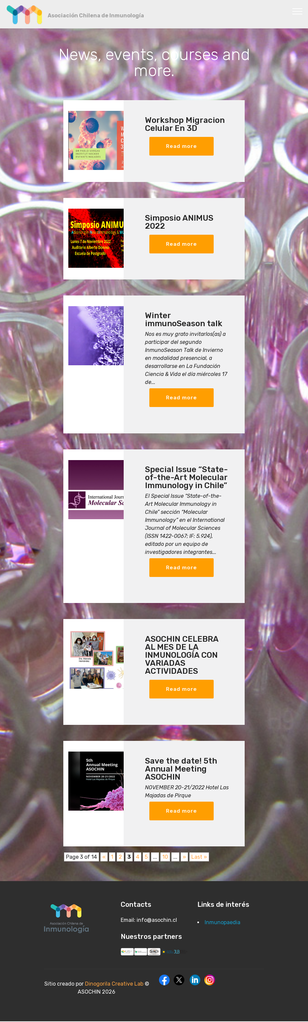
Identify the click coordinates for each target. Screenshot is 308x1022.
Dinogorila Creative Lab (115, 984)
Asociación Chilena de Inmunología (96, 15)
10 (165, 857)
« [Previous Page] (104, 857)
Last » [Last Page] (199, 857)
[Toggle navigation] (297, 11)
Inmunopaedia (222, 923)
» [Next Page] (184, 857)
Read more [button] (182, 146)
